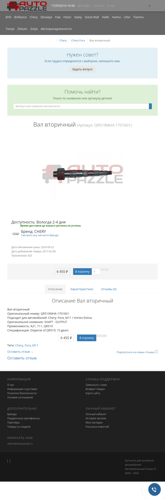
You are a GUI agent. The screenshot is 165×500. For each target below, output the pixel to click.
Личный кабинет (96, 414)
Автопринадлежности (56, 29)
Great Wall (92, 17)
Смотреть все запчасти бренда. (40, 235)
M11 (35, 345)
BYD (8, 17)
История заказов (96, 418)
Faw (58, 17)
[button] (149, 6)
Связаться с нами (96, 385)
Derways (46, 17)
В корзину (82, 271)
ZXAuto (22, 29)
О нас (111, 6)
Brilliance (20, 17)
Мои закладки (94, 422)
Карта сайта (93, 393)
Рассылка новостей (97, 426)
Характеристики (81, 289)
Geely (78, 17)
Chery (34, 17)
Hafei (105, 17)
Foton (67, 17)
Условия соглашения (20, 397)
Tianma (138, 17)
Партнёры (13, 422)
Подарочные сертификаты (23, 418)
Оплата (99, 6)
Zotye (34, 29)
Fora (28, 345)
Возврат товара (95, 389)
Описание (55, 289)
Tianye (10, 29)
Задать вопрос (82, 69)
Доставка (84, 6)
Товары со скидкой (18, 426)
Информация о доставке (22, 389)
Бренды (12, 414)
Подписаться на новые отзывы (136, 352)
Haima (116, 17)
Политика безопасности (22, 393)
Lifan (127, 17)
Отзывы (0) (109, 289)
